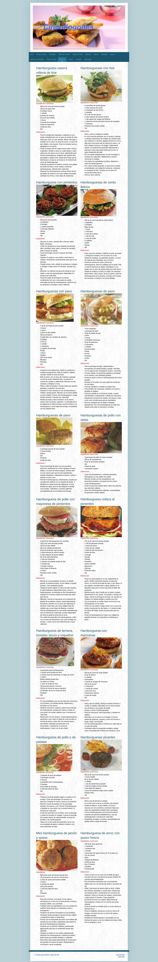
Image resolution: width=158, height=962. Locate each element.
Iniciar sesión (120, 954)
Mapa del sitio (54, 954)
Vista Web (121, 956)
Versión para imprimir (42, 954)
